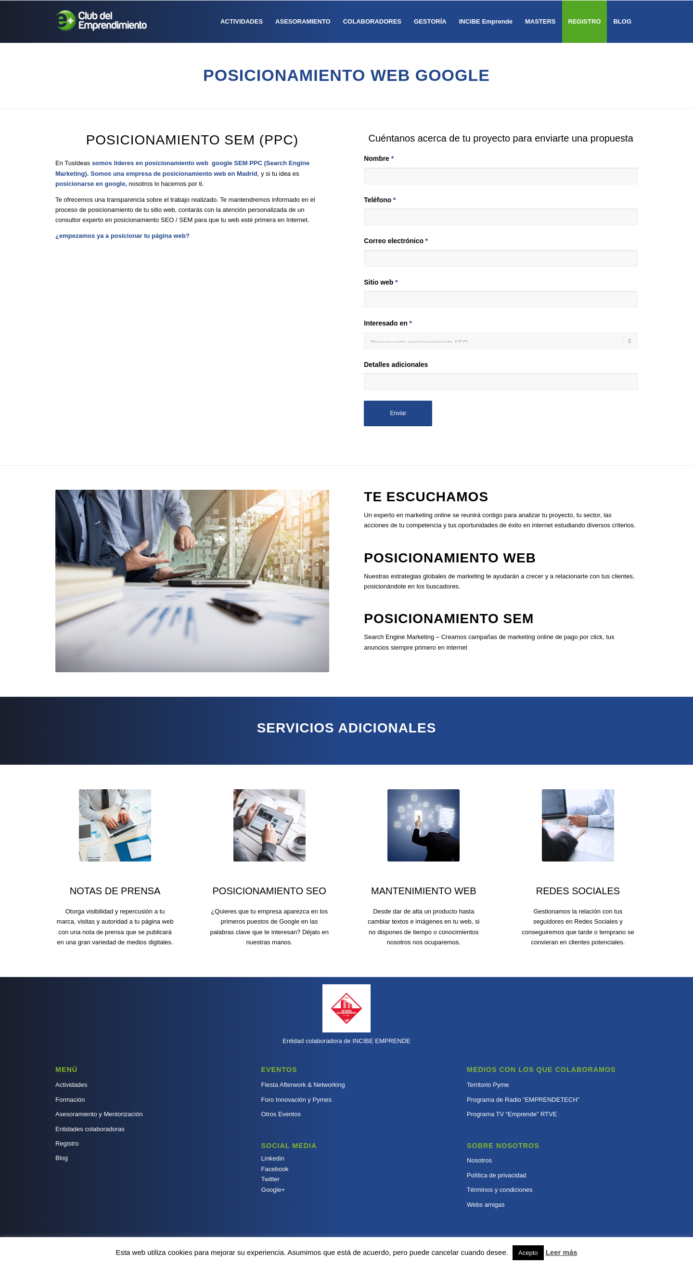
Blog (61, 1158)
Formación (70, 1099)
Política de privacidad (496, 1175)
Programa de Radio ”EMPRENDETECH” (523, 1099)
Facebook (275, 1169)
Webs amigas (486, 1204)
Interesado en (388, 323)
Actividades (71, 1084)
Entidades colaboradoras (90, 1129)
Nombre (379, 159)
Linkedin (272, 1158)
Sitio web (381, 282)
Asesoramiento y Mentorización (98, 1114)
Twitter (270, 1179)
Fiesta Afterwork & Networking (303, 1084)
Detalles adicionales (396, 364)
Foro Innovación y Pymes (296, 1099)
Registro (66, 1143)
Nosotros (479, 1160)
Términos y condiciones (500, 1189)
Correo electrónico (396, 241)
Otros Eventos (281, 1114)
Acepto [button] (528, 1252)
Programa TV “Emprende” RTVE (512, 1114)
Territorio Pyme (488, 1084)
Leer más (562, 1252)
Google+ (273, 1189)
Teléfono (380, 200)
